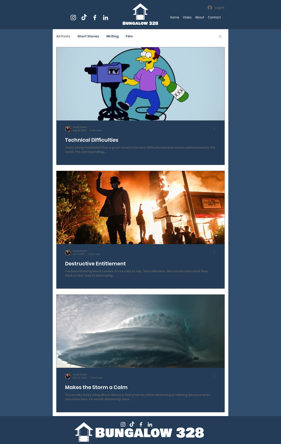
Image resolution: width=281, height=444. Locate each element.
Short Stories (88, 36)
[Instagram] (73, 17)
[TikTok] (84, 17)
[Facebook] (94, 17)
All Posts (63, 36)
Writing (112, 36)
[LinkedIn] (105, 17)
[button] (220, 37)
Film (129, 36)
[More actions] (215, 129)
